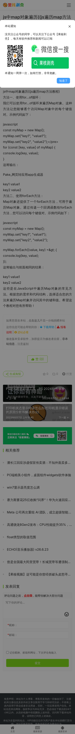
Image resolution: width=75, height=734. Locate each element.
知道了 (63, 80)
